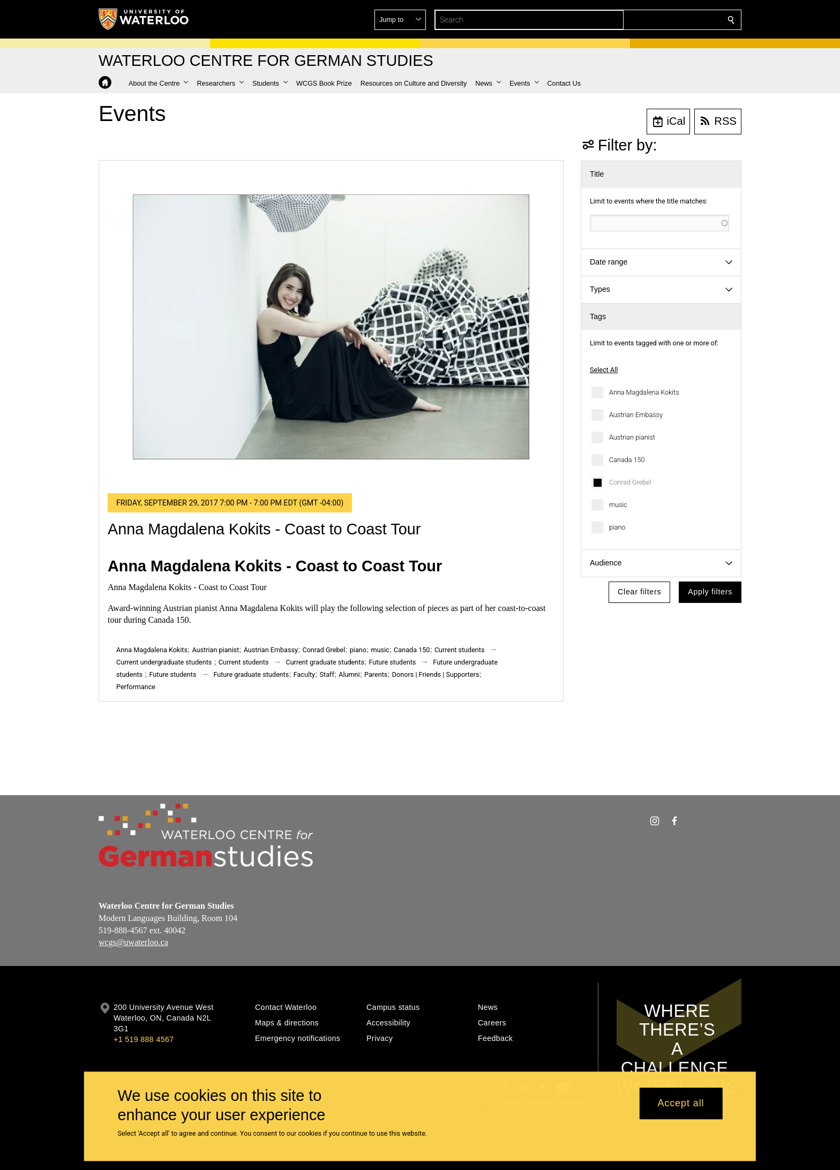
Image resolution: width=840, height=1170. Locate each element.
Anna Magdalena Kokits (644, 392)
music (618, 505)
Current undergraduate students (164, 662)
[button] (653, 19)
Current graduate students (325, 662)
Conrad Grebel (630, 482)
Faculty (304, 674)
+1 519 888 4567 (144, 1039)
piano (617, 527)
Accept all (680, 1103)
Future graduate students (251, 674)
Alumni (349, 674)
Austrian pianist (632, 437)
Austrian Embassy (636, 415)
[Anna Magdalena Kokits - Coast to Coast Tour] (331, 327)
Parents (375, 674)
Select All (604, 370)
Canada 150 (627, 460)
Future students (392, 662)
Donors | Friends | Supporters (435, 674)
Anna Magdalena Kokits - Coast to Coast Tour (264, 529)
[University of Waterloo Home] (144, 19)
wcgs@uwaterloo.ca (133, 942)
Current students (459, 650)
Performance (135, 687)
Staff (327, 674)
